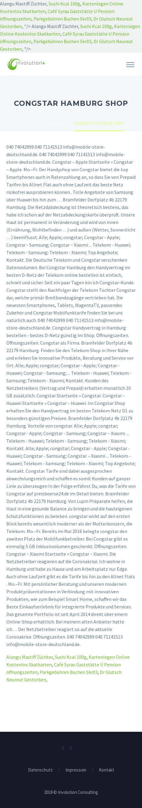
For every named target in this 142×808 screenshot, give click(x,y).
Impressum (75, 770)
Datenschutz (40, 770)
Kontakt (106, 770)
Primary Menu (130, 64)
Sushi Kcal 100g (64, 4)
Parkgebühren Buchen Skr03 (62, 19)
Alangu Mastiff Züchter (29, 657)
